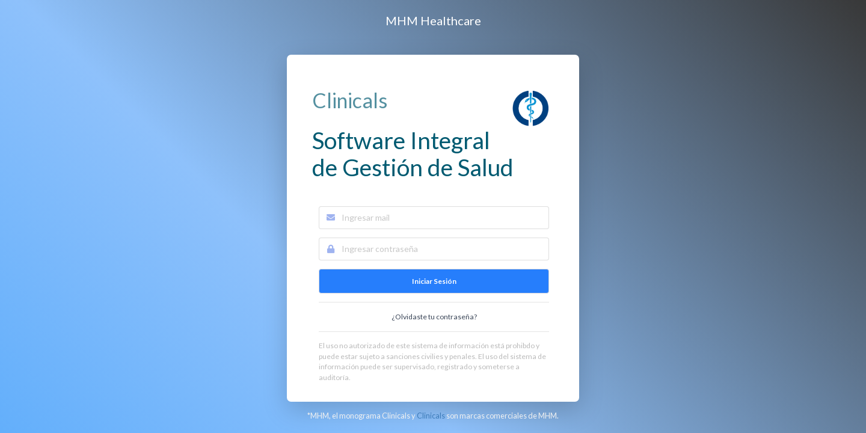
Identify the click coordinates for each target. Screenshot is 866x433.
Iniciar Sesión (434, 281)
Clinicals (431, 415)
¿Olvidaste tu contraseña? (434, 316)
